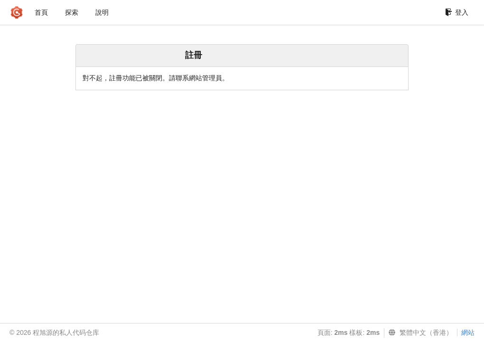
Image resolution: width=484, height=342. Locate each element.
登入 (456, 12)
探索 (71, 12)
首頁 (41, 12)
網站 (468, 332)
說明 (102, 12)
